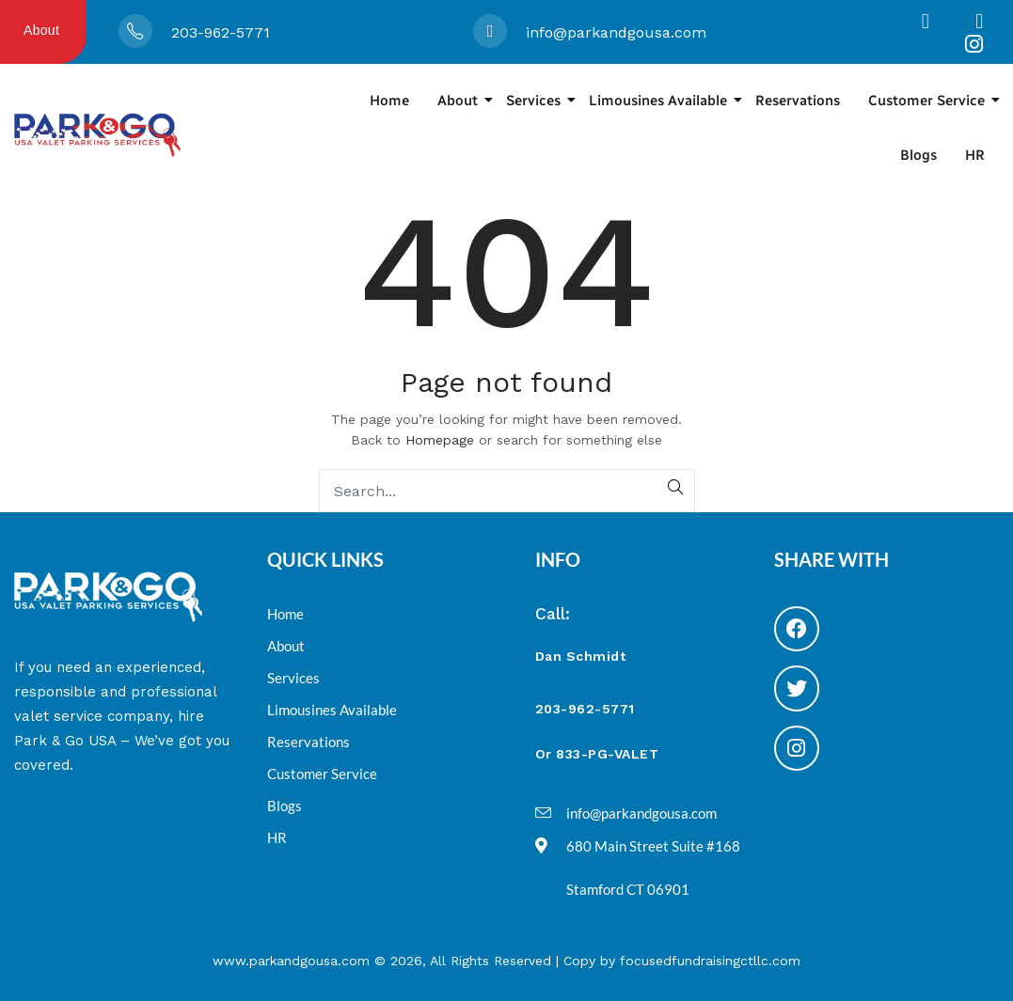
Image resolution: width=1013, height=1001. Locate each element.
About (41, 30)
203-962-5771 (220, 32)
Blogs (918, 155)
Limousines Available (665, 100)
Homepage (439, 439)
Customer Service (933, 100)
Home (389, 100)
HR (975, 155)
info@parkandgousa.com (616, 32)
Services (540, 100)
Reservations (797, 100)
